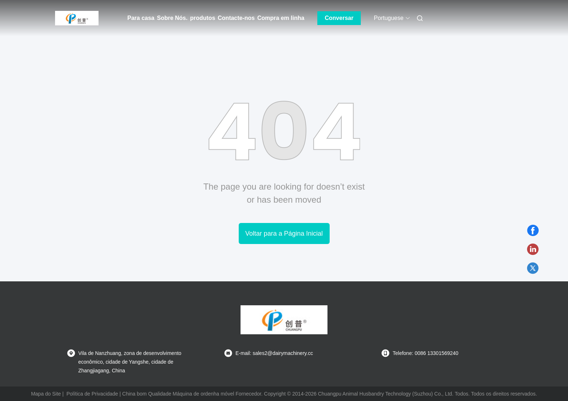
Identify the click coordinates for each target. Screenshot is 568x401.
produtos (202, 18)
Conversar (339, 18)
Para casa (141, 18)
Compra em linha (280, 18)
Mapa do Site (46, 394)
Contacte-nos (236, 18)
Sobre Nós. (172, 18)
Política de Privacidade (92, 394)
